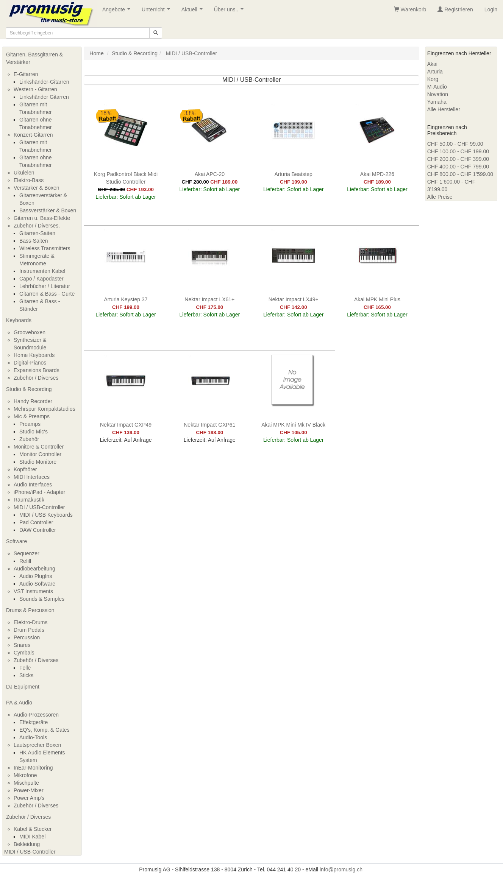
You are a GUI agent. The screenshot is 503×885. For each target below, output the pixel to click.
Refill (25, 561)
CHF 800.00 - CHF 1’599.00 (460, 174)
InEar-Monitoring (33, 768)
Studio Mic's (33, 431)
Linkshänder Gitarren (44, 97)
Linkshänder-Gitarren (44, 82)
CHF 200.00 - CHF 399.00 (458, 159)
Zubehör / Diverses (36, 378)
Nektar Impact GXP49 (126, 425)
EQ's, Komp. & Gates (44, 730)
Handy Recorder (33, 401)
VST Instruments (33, 591)
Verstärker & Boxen (36, 188)
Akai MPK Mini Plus (377, 299)
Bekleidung (27, 844)
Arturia (435, 72)
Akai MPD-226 (377, 174)
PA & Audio (19, 703)
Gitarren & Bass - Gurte (47, 294)
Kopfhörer (25, 469)
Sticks (26, 675)
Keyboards (18, 320)
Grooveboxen (29, 332)
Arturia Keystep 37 (125, 299)
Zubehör (29, 439)
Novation (437, 94)
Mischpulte (26, 783)
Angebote (117, 11)
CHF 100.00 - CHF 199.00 (458, 151)
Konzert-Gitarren (33, 135)
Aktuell (193, 11)
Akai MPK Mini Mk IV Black (293, 425)
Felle (25, 668)
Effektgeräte (33, 722)
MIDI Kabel (32, 837)
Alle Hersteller (443, 109)
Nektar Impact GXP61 (209, 425)
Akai (432, 64)
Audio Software (37, 584)
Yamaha (437, 102)
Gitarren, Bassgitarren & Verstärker (34, 58)
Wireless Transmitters (44, 248)
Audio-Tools (33, 737)
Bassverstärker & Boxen (47, 210)
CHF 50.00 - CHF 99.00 (455, 144)
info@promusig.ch (341, 869)
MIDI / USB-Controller (39, 507)
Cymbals (24, 653)
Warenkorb (410, 9)
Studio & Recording (29, 389)
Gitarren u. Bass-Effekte (42, 218)
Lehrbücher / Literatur (44, 286)
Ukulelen (24, 173)
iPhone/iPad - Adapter (39, 492)
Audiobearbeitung (34, 569)
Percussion (27, 637)
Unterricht (157, 11)
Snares (22, 645)
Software (16, 541)
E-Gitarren (26, 74)
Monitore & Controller (39, 447)
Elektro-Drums (30, 622)
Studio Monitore (37, 462)
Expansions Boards (36, 370)
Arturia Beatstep (293, 174)
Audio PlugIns (35, 576)
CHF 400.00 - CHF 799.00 (458, 167)
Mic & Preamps (32, 416)
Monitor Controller (40, 454)
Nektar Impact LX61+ (209, 299)
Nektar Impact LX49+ (294, 299)
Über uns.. (230, 11)
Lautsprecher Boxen (37, 745)
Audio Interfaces (33, 484)
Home (96, 53)
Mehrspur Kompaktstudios (44, 409)
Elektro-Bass (29, 180)
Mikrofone (25, 775)
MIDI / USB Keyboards (46, 515)
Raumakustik (29, 500)
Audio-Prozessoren (36, 715)
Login (490, 9)
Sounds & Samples (41, 599)
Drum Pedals (29, 630)
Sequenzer (26, 553)
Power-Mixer (29, 790)
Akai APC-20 (210, 174)
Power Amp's (29, 798)
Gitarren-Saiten (37, 233)
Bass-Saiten (33, 241)
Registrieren (455, 9)
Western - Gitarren (35, 89)
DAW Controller (37, 530)
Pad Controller (36, 522)
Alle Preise (440, 197)
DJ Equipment (22, 687)
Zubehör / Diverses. (37, 226)
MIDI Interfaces (32, 477)
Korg (433, 79)
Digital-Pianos (30, 363)
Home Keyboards (34, 355)
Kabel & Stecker (33, 829)
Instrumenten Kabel (42, 271)
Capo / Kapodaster (41, 279)
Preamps (30, 424)
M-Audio (437, 87)
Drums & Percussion (30, 610)
